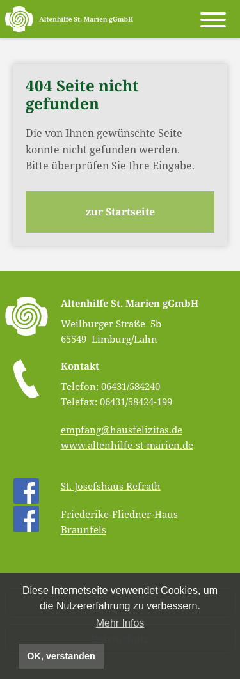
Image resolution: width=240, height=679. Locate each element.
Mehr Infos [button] (120, 623)
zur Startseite (120, 212)
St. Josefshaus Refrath (111, 486)
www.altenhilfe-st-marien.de (127, 445)
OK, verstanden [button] (61, 656)
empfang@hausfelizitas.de (121, 429)
